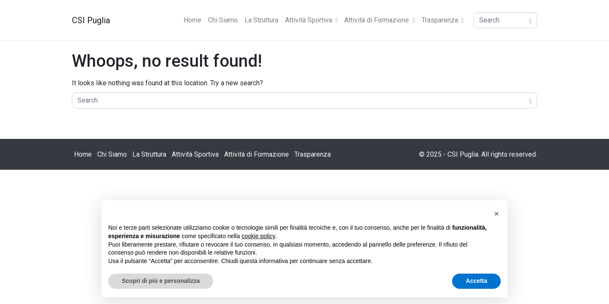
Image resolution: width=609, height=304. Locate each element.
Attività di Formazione (379, 20)
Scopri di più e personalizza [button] (161, 280)
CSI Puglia (91, 20)
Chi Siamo (223, 20)
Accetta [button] (476, 280)
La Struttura (261, 20)
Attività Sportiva (311, 20)
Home (192, 20)
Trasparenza (443, 20)
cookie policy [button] (258, 236)
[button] (496, 213)
